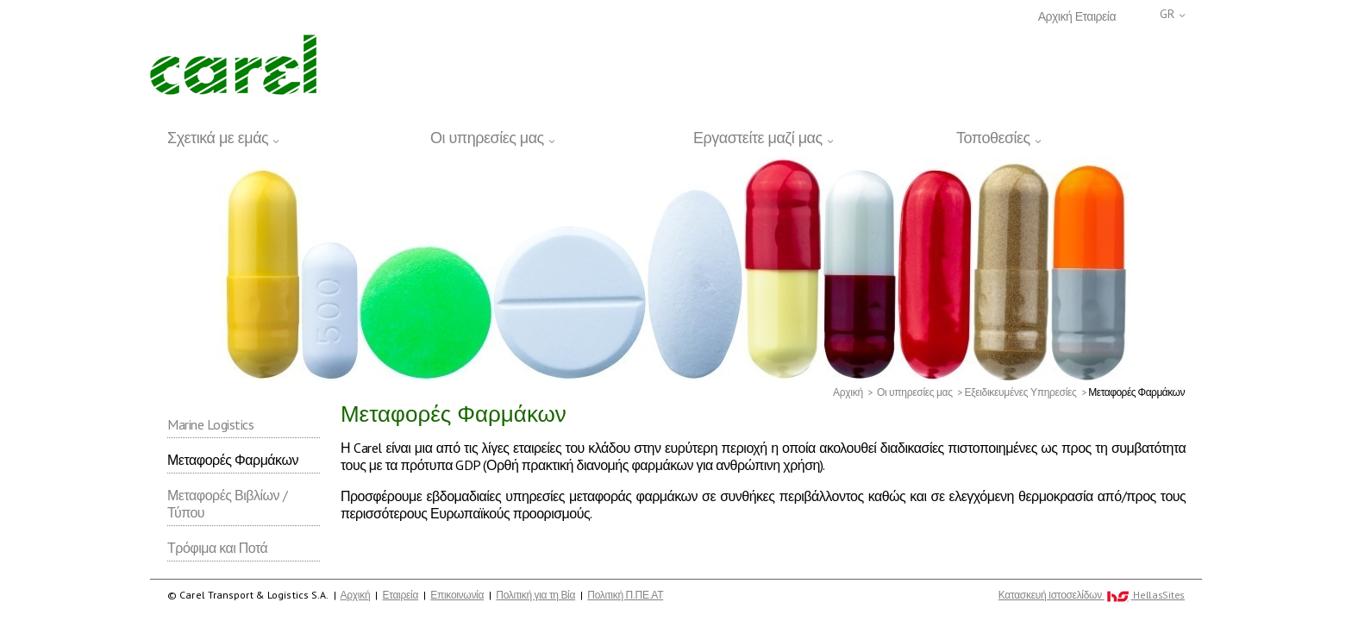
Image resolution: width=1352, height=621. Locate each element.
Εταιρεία (1095, 16)
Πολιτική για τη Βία (535, 594)
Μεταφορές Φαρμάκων (232, 459)
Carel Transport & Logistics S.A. (233, 64)
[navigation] (676, 135)
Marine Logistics (210, 424)
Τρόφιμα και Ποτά (217, 547)
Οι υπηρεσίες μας (915, 392)
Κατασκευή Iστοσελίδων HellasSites (1091, 595)
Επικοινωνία (457, 594)
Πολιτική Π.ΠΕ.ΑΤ (625, 594)
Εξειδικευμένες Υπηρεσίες (1020, 392)
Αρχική (1055, 16)
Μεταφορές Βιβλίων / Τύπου (227, 503)
